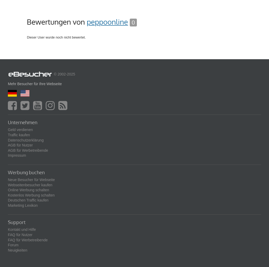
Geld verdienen (20, 130)
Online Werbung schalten (28, 190)
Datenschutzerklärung (26, 140)
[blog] (64, 108)
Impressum (17, 155)
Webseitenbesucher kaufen (30, 185)
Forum (13, 245)
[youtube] (39, 108)
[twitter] (26, 108)
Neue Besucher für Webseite (31, 180)
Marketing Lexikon (23, 205)
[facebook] (13, 108)
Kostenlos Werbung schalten (31, 195)
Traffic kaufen (19, 135)
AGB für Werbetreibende (28, 150)
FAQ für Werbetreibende (28, 240)
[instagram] (51, 108)
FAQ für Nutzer (20, 235)
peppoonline (107, 21)
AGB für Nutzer (20, 145)
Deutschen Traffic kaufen (28, 200)
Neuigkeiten (17, 250)
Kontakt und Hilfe (22, 229)
